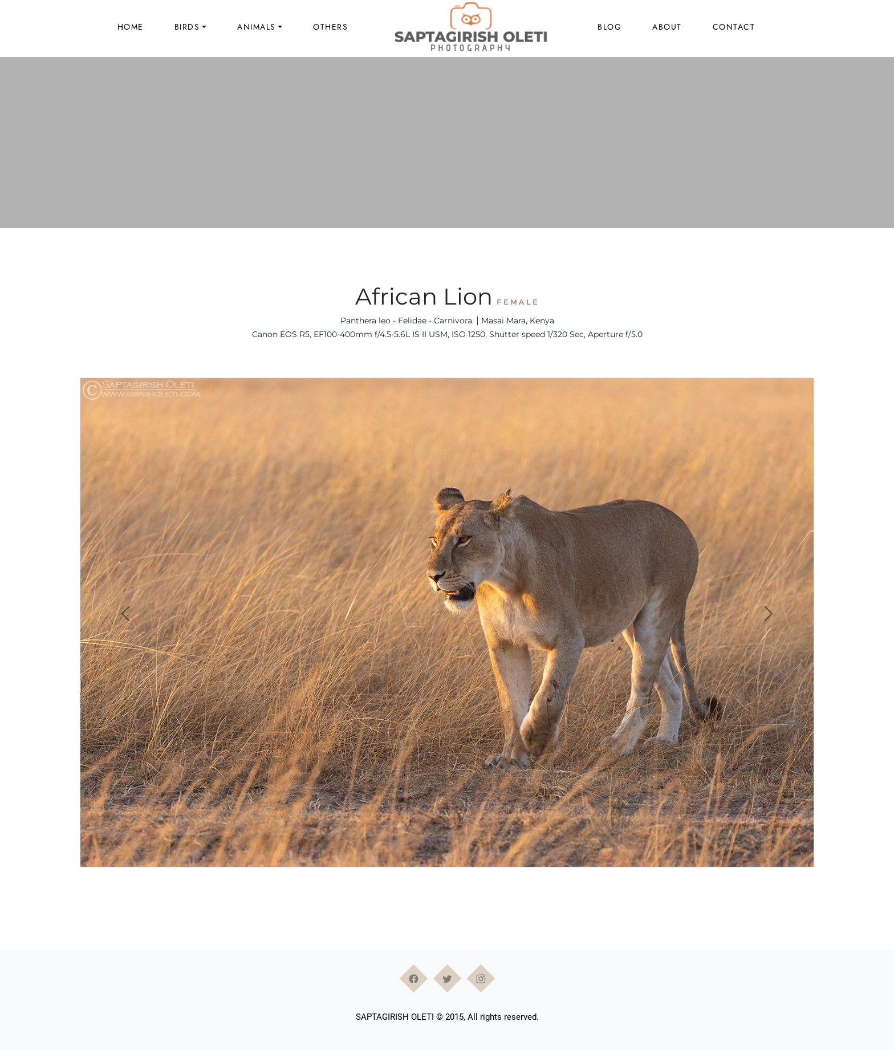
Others (330, 27)
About (667, 27)
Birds (187, 27)
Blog (609, 27)
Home (130, 27)
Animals (256, 27)
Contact (734, 27)
